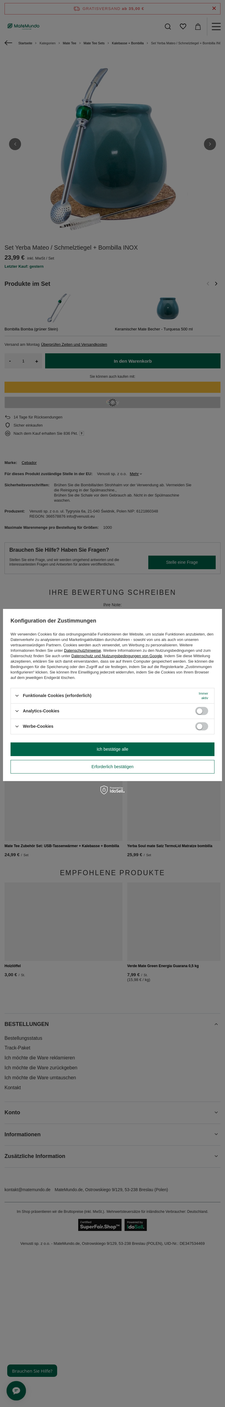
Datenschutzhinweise (82, 650)
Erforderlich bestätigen (112, 766)
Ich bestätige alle (112, 749)
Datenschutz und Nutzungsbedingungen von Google (116, 655)
